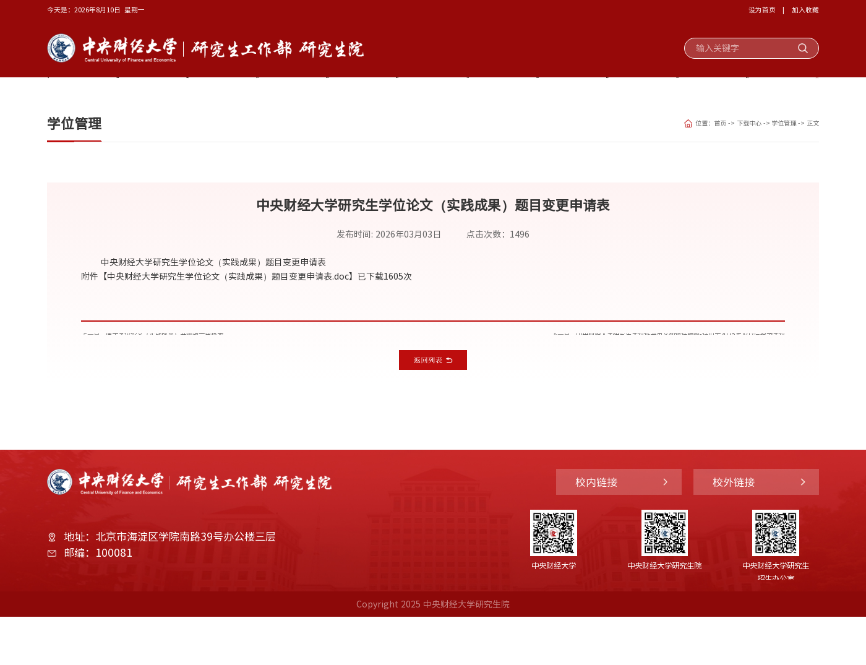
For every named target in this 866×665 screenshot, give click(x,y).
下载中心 (788, 91)
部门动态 (655, 91)
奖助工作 (256, 91)
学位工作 (522, 91)
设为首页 (762, 9)
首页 (67, 91)
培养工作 (456, 91)
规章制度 (722, 91)
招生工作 (389, 91)
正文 (810, 151)
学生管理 (323, 91)
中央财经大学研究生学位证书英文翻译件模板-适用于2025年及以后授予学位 (639, 367)
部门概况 (123, 91)
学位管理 (770, 151)
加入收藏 (805, 9)
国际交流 (589, 91)
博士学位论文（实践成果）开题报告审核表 (198, 367)
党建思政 (190, 91)
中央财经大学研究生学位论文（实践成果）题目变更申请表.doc (228, 304)
